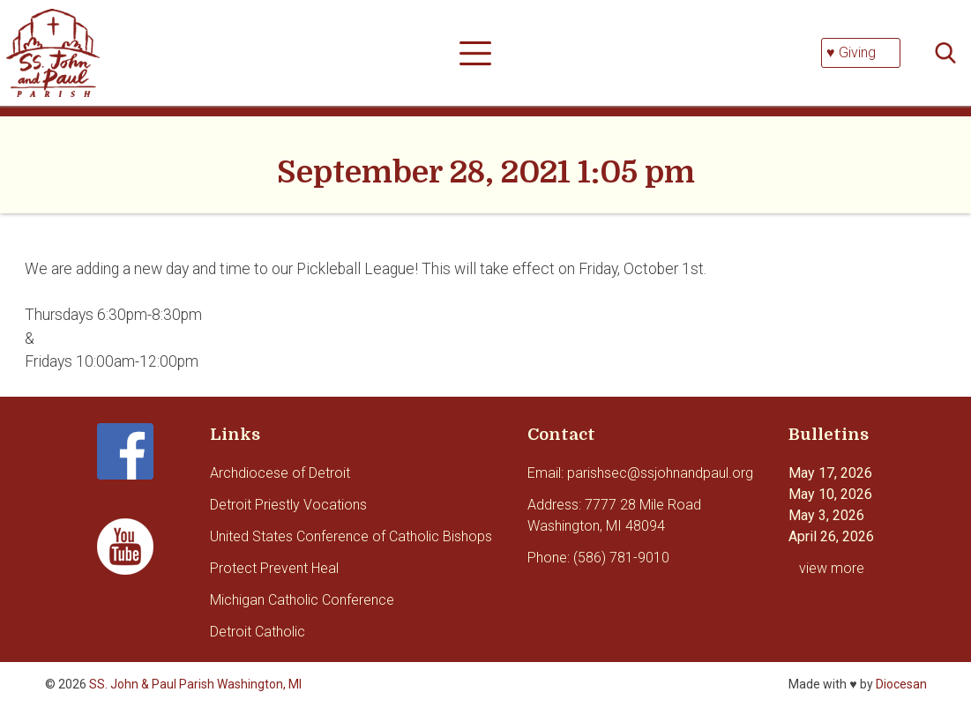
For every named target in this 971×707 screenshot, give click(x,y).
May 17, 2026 (830, 473)
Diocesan (901, 684)
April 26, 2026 (831, 536)
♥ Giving (851, 52)
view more (831, 568)
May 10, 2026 (830, 494)
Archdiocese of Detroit (280, 473)
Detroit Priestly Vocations (288, 504)
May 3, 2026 (826, 515)
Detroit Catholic (257, 631)
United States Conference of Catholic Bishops (351, 536)
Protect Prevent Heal (274, 568)
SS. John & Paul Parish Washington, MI (195, 684)
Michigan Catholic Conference (302, 600)
